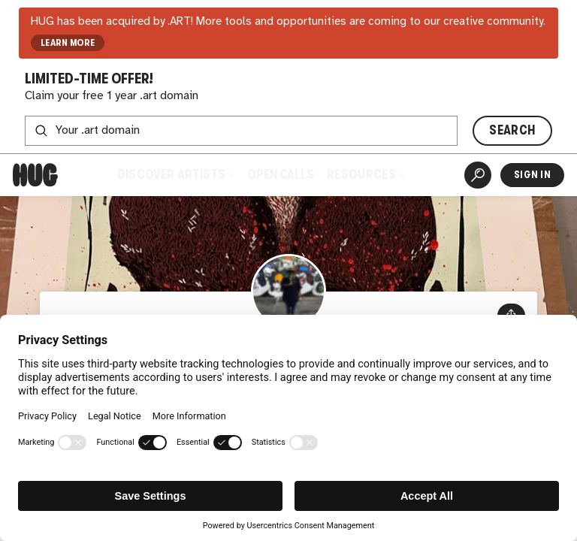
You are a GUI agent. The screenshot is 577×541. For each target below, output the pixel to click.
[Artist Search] (477, 175)
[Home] (35, 175)
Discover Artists (175, 175)
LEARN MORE (68, 43)
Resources (366, 175)
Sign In (532, 174)
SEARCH (512, 130)
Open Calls (280, 175)
